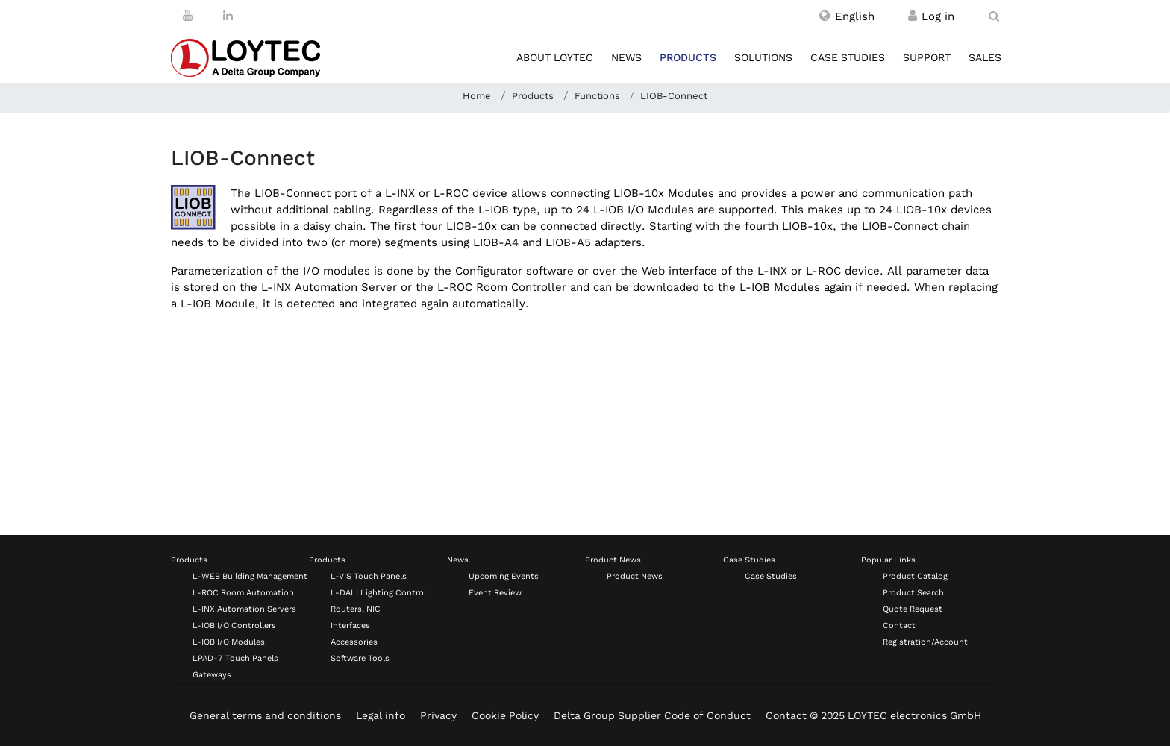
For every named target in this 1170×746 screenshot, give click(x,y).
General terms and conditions (265, 715)
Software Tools (360, 658)
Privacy (438, 715)
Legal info (380, 715)
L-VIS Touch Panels (369, 576)
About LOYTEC (554, 57)
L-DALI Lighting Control (378, 593)
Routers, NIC (356, 609)
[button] (847, 16)
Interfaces (350, 625)
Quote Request (912, 609)
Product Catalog (915, 576)
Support (927, 57)
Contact (899, 625)
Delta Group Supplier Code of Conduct (652, 715)
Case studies (847, 57)
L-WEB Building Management (250, 576)
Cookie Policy (505, 715)
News (626, 57)
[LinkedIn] (228, 15)
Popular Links (888, 560)
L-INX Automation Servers (244, 609)
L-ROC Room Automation (243, 593)
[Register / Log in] (912, 16)
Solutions (763, 57)
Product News (613, 560)
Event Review (495, 593)
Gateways (212, 675)
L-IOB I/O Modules (229, 642)
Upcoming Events (504, 576)
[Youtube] (188, 15)
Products (688, 57)
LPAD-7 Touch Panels (235, 658)
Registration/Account (925, 642)
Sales (985, 57)
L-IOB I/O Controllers (234, 625)
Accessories (354, 642)
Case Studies (749, 560)
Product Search (913, 593)
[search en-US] (994, 16)
